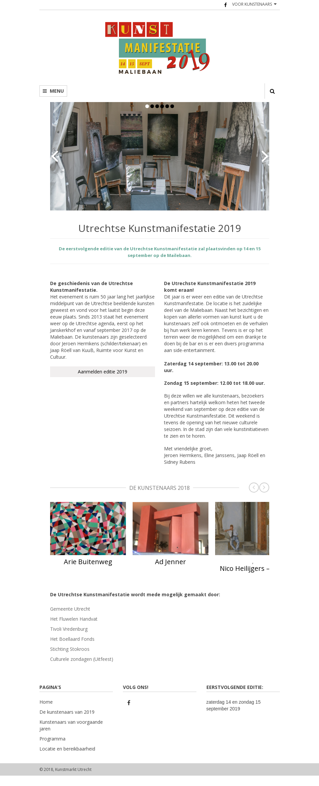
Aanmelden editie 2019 (102, 371)
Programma (52, 738)
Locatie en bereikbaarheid (67, 749)
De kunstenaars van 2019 (67, 712)
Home (46, 702)
